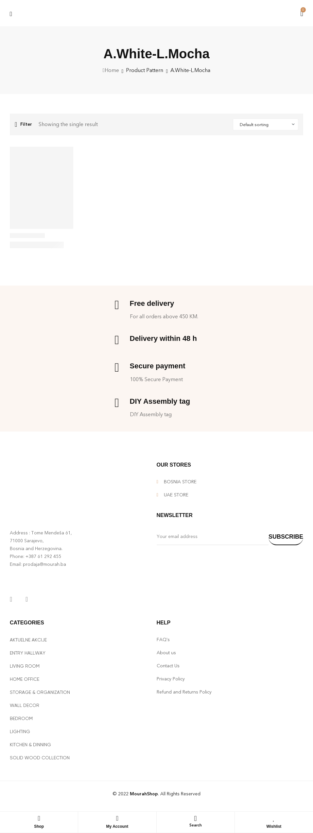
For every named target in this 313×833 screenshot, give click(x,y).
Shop (39, 826)
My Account (117, 826)
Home (112, 70)
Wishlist (273, 826)
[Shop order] (265, 124)
